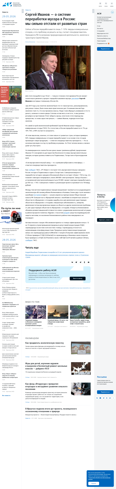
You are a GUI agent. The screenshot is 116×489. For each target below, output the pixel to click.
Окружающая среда (42, 42)
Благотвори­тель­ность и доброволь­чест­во (49, 401)
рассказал (75, 98)
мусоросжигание (63, 287)
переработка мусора (75, 287)
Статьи (27, 356)
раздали (67, 212)
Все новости (6, 395)
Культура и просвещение (61, 326)
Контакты (100, 28)
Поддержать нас (102, 43)
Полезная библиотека (104, 38)
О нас (98, 26)
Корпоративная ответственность (47, 377)
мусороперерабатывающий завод (48, 287)
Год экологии (33, 287)
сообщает (32, 170)
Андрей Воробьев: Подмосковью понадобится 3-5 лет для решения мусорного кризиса (54, 252)
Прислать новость (102, 36)
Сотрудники (100, 31)
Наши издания (101, 41)
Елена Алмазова (30, 42)
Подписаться (105, 49)
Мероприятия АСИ (102, 33)
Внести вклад (77, 278)
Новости (28, 10)
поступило (37, 195)
